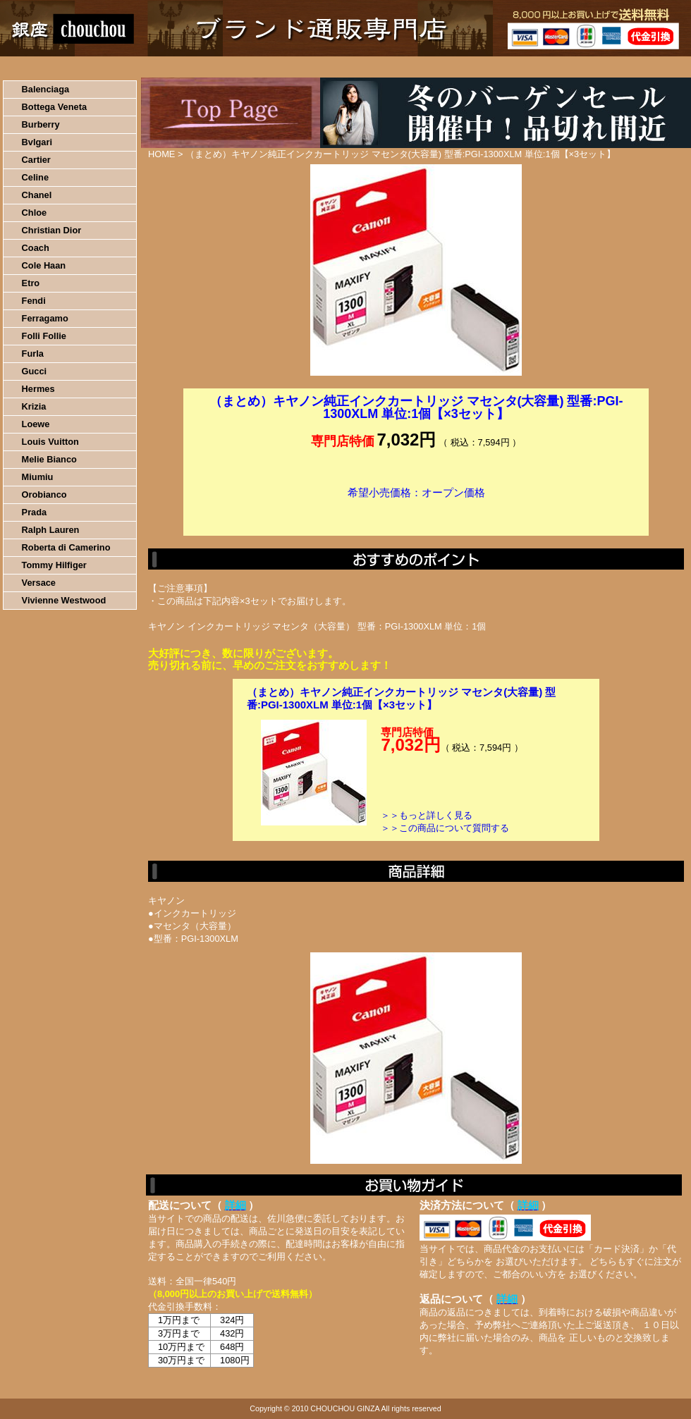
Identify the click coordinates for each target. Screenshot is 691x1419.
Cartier (36, 159)
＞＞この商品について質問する (445, 828)
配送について (337, 67)
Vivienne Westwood (64, 600)
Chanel (37, 195)
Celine (35, 177)
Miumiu (38, 477)
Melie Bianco (49, 459)
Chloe (34, 212)
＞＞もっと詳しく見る (426, 815)
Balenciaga (46, 89)
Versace (39, 582)
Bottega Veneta (54, 107)
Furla (33, 353)
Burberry (41, 124)
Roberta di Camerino (66, 547)
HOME (62, 67)
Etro (31, 283)
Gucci (34, 371)
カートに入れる (416, 514)
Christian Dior (52, 230)
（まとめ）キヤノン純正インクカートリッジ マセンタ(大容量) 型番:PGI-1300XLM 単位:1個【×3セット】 (401, 698)
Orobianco (44, 494)
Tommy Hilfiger (54, 565)
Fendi (34, 300)
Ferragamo (45, 318)
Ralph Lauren (51, 529)
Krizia (34, 406)
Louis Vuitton (50, 441)
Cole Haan (44, 265)
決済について (244, 67)
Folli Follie (44, 336)
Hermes (38, 388)
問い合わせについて (521, 67)
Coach (35, 247)
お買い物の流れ (146, 67)
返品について (429, 67)
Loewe (36, 424)
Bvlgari (37, 142)
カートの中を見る (617, 67)
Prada (34, 512)
